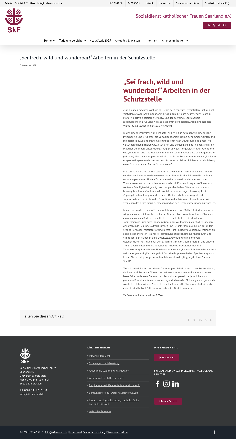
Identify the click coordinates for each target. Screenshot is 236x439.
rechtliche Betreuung (100, 411)
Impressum (75, 432)
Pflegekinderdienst (99, 355)
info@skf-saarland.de (49, 3)
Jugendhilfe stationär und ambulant (109, 370)
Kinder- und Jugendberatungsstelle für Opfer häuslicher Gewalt (114, 402)
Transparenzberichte (117, 432)
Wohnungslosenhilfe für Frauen (106, 378)
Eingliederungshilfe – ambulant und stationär (114, 385)
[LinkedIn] (175, 384)
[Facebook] (157, 384)
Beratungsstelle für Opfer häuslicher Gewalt (113, 392)
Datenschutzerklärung (94, 432)
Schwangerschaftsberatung (104, 363)
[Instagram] (166, 384)
